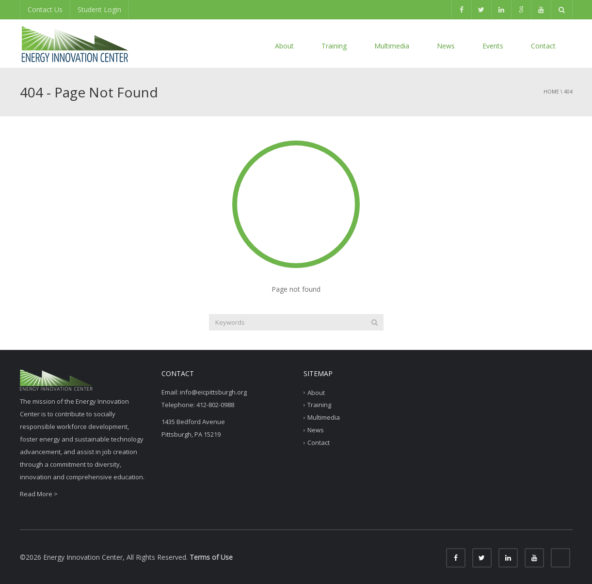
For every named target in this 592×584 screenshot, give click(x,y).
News (446, 45)
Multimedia (391, 45)
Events (492, 45)
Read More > (39, 493)
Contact (543, 45)
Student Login (99, 9)
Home (551, 91)
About (284, 45)
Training (334, 45)
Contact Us (45, 9)
